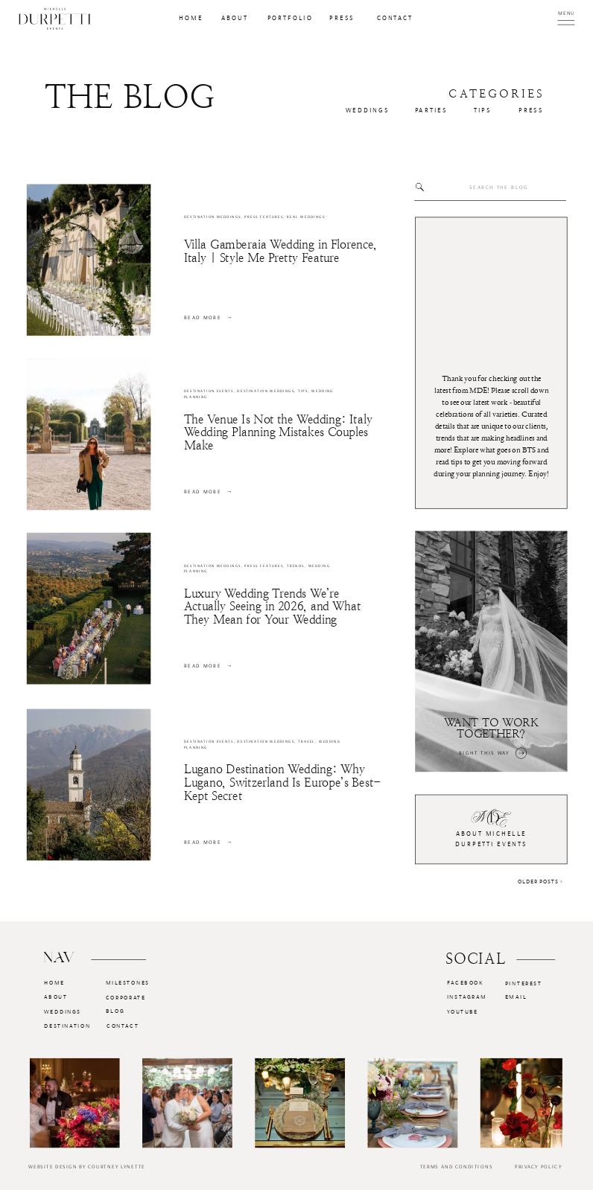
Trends (296, 566)
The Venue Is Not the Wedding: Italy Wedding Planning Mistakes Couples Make (278, 432)
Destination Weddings (212, 217)
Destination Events (209, 391)
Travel (306, 741)
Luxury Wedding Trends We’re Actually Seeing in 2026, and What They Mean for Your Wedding (272, 606)
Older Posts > (540, 880)
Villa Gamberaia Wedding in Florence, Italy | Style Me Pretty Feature (280, 251)
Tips (303, 391)
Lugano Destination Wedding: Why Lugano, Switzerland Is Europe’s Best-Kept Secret (282, 783)
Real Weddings (306, 217)
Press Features (263, 217)
